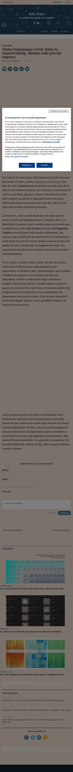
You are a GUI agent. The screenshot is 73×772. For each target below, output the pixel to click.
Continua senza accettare (59, 111)
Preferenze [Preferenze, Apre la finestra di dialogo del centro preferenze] (27, 165)
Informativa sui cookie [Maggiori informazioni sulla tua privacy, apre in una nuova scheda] (51, 142)
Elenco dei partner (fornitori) (16, 156)
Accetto (44, 165)
